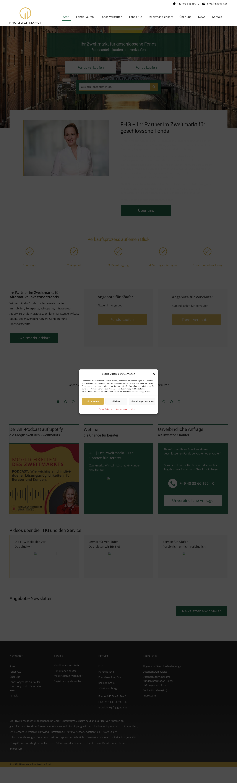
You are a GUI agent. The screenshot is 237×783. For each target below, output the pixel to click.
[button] (153, 373)
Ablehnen (116, 401)
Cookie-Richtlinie (105, 409)
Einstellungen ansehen (142, 401)
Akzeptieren (93, 401)
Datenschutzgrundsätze (125, 409)
